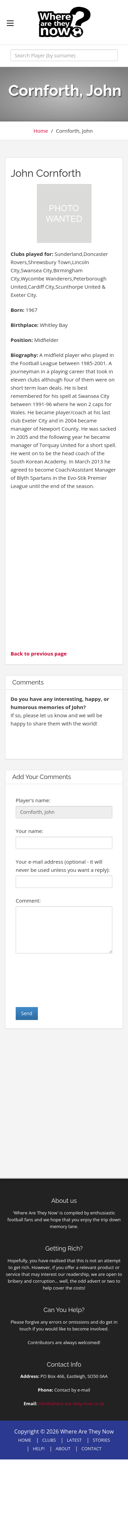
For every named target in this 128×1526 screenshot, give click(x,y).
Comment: (28, 900)
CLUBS (49, 1440)
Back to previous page (39, 653)
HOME (24, 1440)
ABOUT (63, 1448)
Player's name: (33, 800)
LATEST (74, 1440)
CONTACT (91, 1448)
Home (40, 130)
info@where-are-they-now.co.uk (71, 1403)
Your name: (29, 830)
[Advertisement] (64, 569)
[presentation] (67, 980)
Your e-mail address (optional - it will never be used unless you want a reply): (63, 865)
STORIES (101, 1440)
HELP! (39, 1448)
